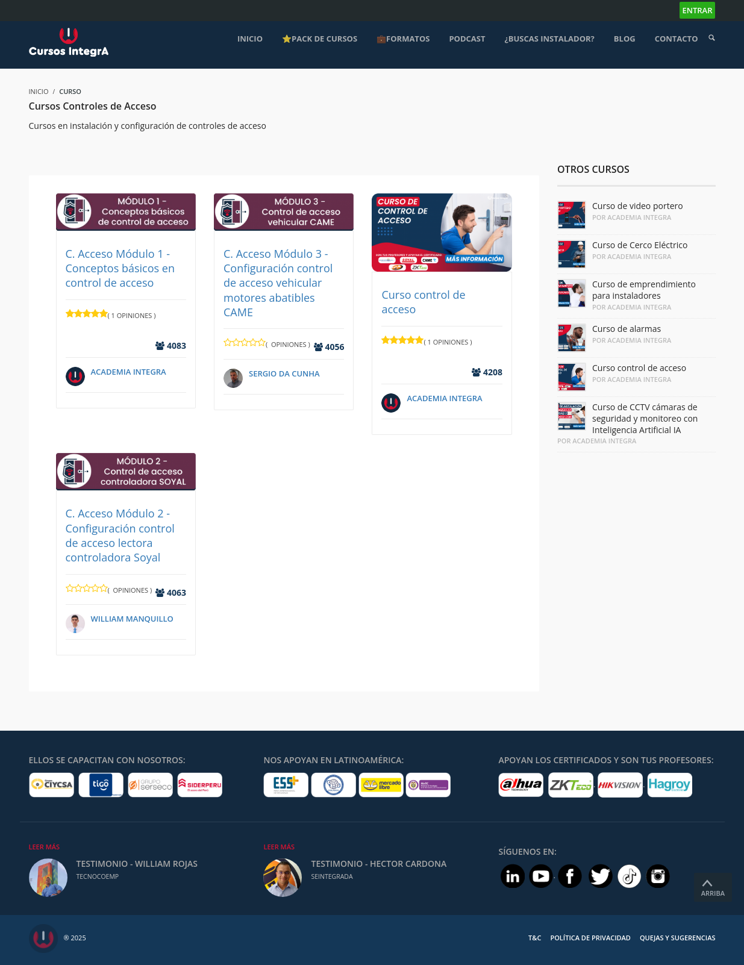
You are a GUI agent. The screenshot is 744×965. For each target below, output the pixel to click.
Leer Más (44, 846)
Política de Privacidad (590, 937)
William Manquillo (132, 618)
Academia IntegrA (128, 371)
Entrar (698, 10)
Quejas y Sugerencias (678, 937)
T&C (534, 937)
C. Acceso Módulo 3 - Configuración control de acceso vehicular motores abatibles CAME (278, 282)
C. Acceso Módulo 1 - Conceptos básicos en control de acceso (120, 268)
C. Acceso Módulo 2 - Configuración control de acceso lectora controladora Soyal (120, 535)
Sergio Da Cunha (284, 373)
